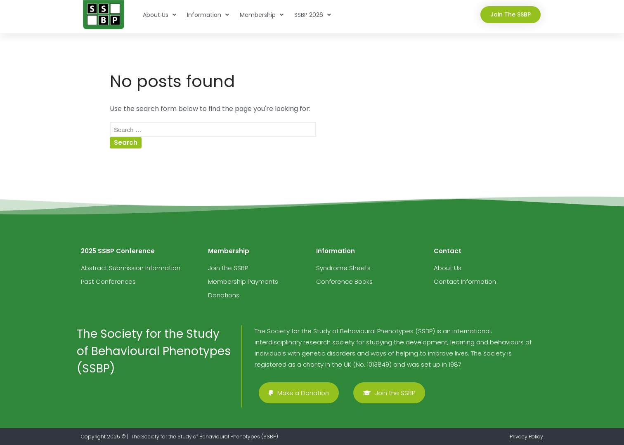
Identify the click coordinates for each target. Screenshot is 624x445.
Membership (262, 15)
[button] (510, 14)
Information (208, 15)
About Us (159, 15)
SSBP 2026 (312, 15)
